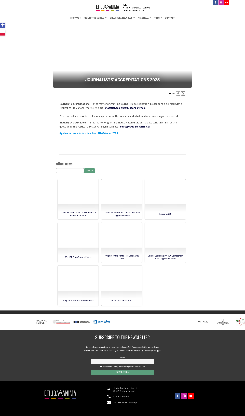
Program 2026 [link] (165, 214)
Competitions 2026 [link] (95, 17)
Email (122, 357)
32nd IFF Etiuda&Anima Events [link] (78, 257)
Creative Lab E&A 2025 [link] (122, 17)
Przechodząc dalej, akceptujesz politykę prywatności (122, 367)
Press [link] (158, 17)
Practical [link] (145, 17)
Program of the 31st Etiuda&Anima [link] (78, 300)
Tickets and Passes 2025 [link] (121, 300)
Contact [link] (170, 17)
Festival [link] (76, 17)
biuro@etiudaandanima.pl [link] (125, 402)
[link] (2, 25)
